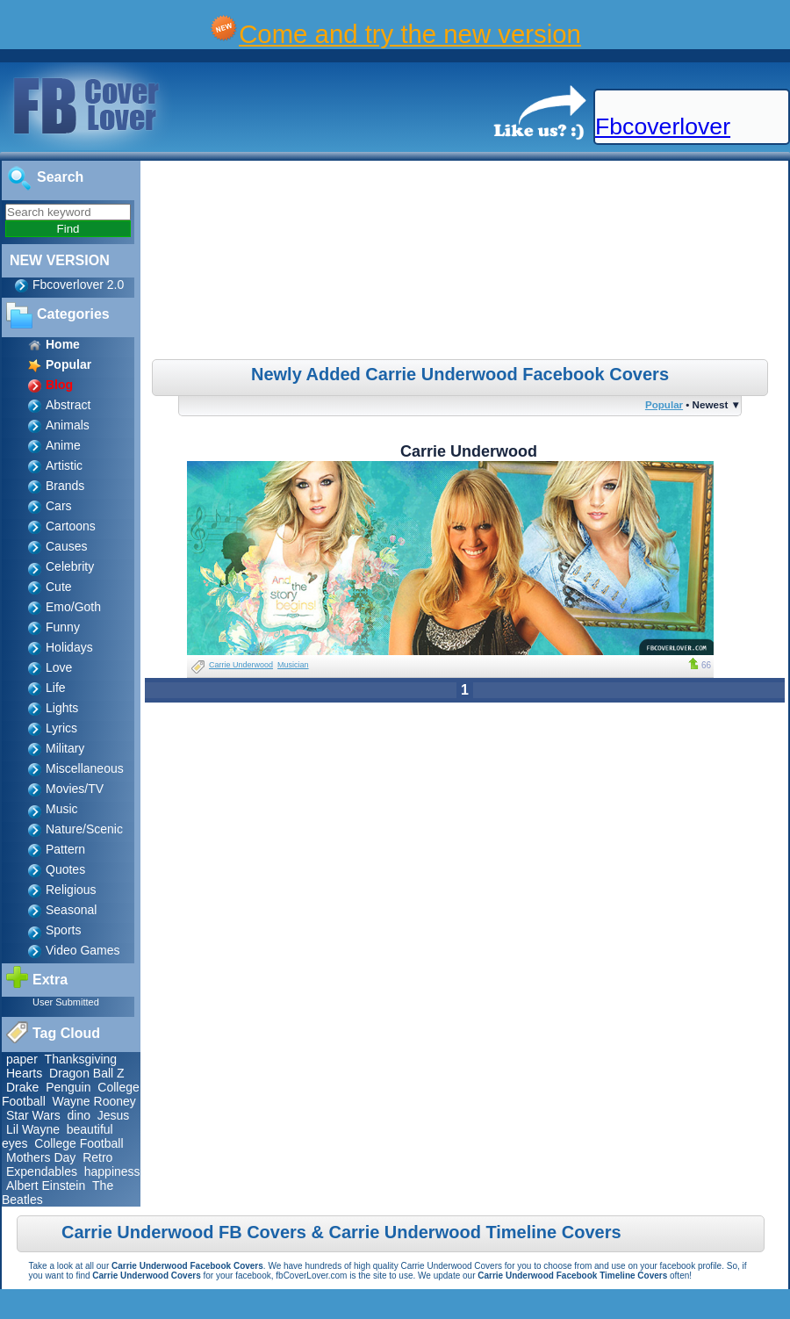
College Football (78, 1143)
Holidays (69, 647)
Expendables (41, 1171)
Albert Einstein (45, 1185)
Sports (63, 930)
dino (79, 1115)
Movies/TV (75, 789)
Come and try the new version (410, 33)
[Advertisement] (466, 262)
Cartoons (71, 526)
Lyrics (61, 728)
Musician (293, 664)
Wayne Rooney (94, 1101)
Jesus (113, 1115)
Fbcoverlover (662, 126)
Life (56, 688)
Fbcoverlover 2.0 (78, 284)
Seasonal (71, 910)
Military (65, 748)
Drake (22, 1087)
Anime (63, 445)
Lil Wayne (33, 1129)
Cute (59, 587)
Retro (97, 1157)
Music (62, 809)
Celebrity (70, 566)
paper (22, 1059)
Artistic (64, 465)
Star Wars (33, 1115)
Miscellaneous (85, 768)
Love (59, 667)
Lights (62, 708)
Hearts (24, 1073)
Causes (66, 546)
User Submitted (65, 1002)
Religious (71, 890)
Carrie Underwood (241, 664)
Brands (65, 486)
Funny (63, 627)
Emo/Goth (73, 607)
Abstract (68, 405)
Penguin (68, 1087)
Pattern (65, 849)
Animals (68, 425)
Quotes (65, 869)
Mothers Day (40, 1157)
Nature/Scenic (84, 829)
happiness (112, 1171)
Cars (59, 506)
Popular (664, 404)
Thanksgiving (81, 1059)
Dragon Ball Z (87, 1073)
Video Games (83, 950)
